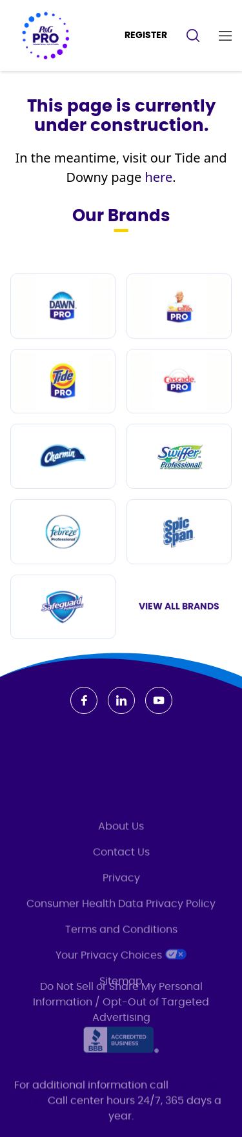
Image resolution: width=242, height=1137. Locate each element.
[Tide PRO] (63, 408)
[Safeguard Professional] (63, 634)
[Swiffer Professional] (179, 483)
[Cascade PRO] (179, 408)
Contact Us (121, 895)
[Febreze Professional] (63, 558)
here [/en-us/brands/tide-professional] (158, 177)
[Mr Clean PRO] (179, 333)
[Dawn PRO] (63, 333)
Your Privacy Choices (121, 998)
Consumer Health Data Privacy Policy (121, 947)
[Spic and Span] (179, 558)
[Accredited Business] (121, 1047)
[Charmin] (63, 483)
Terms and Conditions (121, 972)
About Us (121, 869)
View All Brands (179, 633)
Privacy (121, 921)
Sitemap (121, 1024)
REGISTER (146, 35)
